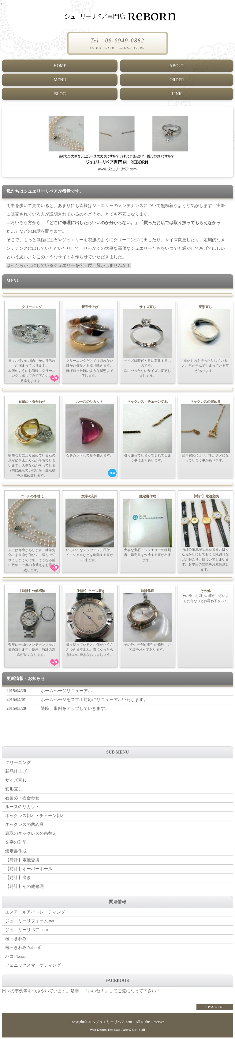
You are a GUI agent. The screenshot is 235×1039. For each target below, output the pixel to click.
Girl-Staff (138, 1031)
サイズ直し (16, 781)
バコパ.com (16, 958)
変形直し (13, 790)
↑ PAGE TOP (215, 1008)
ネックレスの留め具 (24, 826)
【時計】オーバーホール (28, 870)
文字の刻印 (16, 843)
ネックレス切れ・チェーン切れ (35, 817)
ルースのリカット (22, 808)
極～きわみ (16, 940)
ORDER (176, 79)
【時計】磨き (18, 879)
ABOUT (176, 65)
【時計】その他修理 (24, 888)
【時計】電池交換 (22, 861)
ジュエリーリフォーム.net (29, 922)
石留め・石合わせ (22, 799)
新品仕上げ (16, 773)
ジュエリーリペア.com (26, 931)
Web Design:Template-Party (109, 1031)
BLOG (59, 93)
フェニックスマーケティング (33, 967)
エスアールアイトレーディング (35, 913)
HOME (59, 65)
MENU (59, 79)
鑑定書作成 (16, 852)
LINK (176, 93)
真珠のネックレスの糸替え (31, 835)
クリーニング (18, 764)
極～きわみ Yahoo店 (24, 949)
